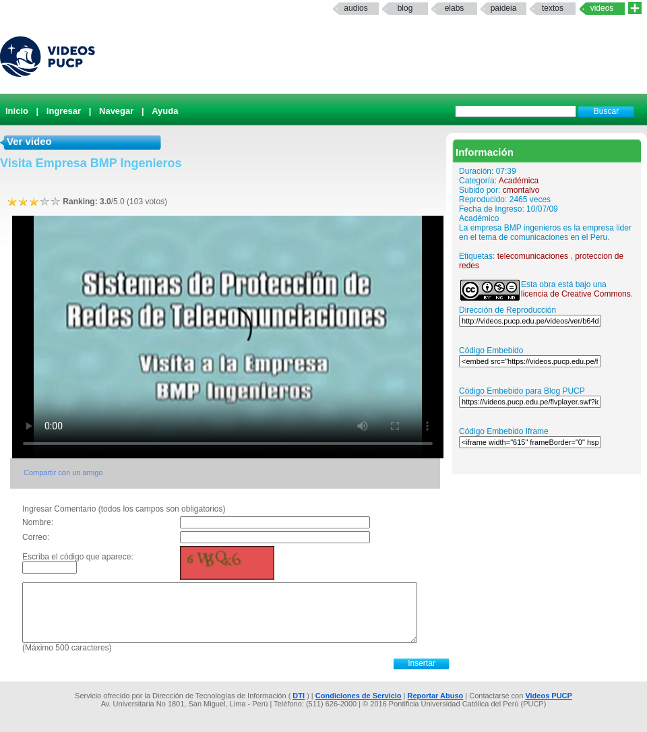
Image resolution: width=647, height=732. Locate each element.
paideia (504, 8)
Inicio (16, 111)
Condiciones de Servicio (358, 696)
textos (552, 8)
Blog (405, 8)
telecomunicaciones (532, 256)
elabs (454, 8)
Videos (602, 8)
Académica (518, 180)
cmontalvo (521, 190)
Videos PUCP (548, 696)
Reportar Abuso (436, 696)
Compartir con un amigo (63, 472)
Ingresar (64, 111)
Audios (355, 8)
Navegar (116, 111)
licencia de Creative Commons (576, 294)
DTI (298, 696)
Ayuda (165, 111)
